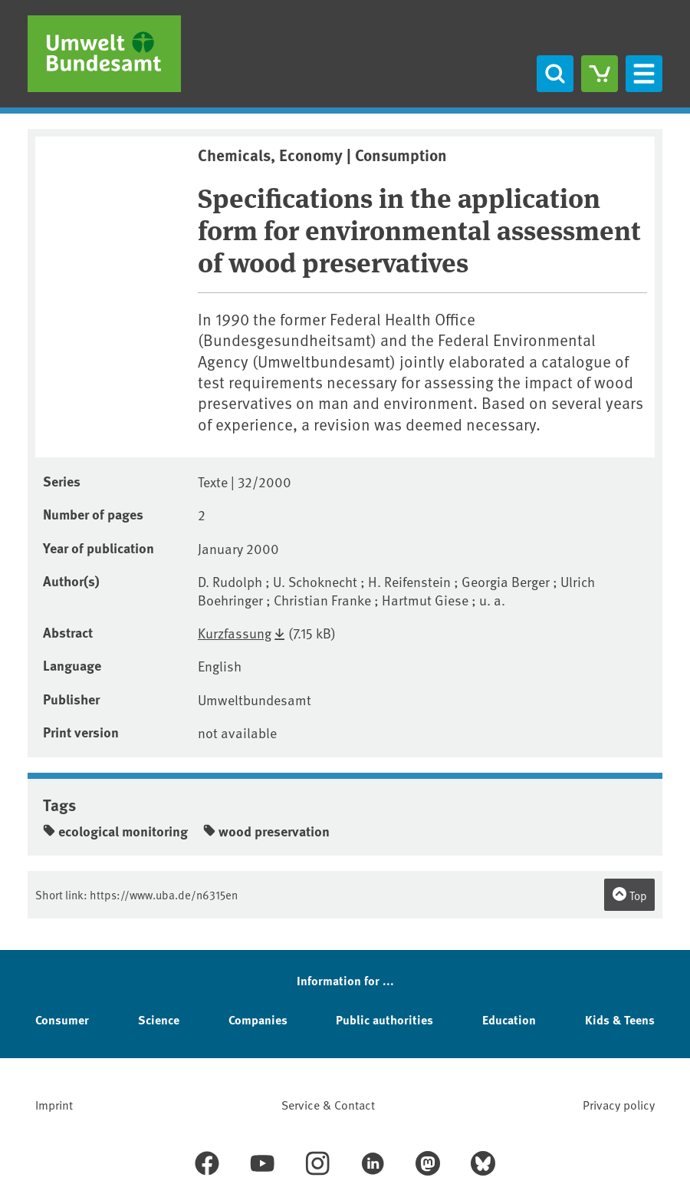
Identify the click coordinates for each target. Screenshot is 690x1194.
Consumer (62, 1019)
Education (509, 1019)
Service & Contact (328, 1104)
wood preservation (266, 831)
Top (629, 894)
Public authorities (384, 1019)
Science (158, 1019)
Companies (258, 1019)
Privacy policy (619, 1104)
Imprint (54, 1104)
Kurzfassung (234, 632)
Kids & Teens (620, 1019)
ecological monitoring (115, 831)
